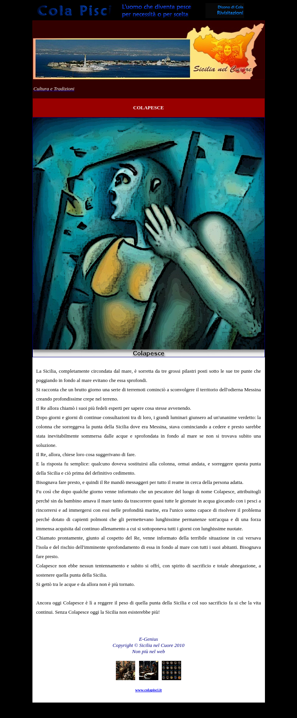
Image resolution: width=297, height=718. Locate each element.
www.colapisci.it (148, 690)
